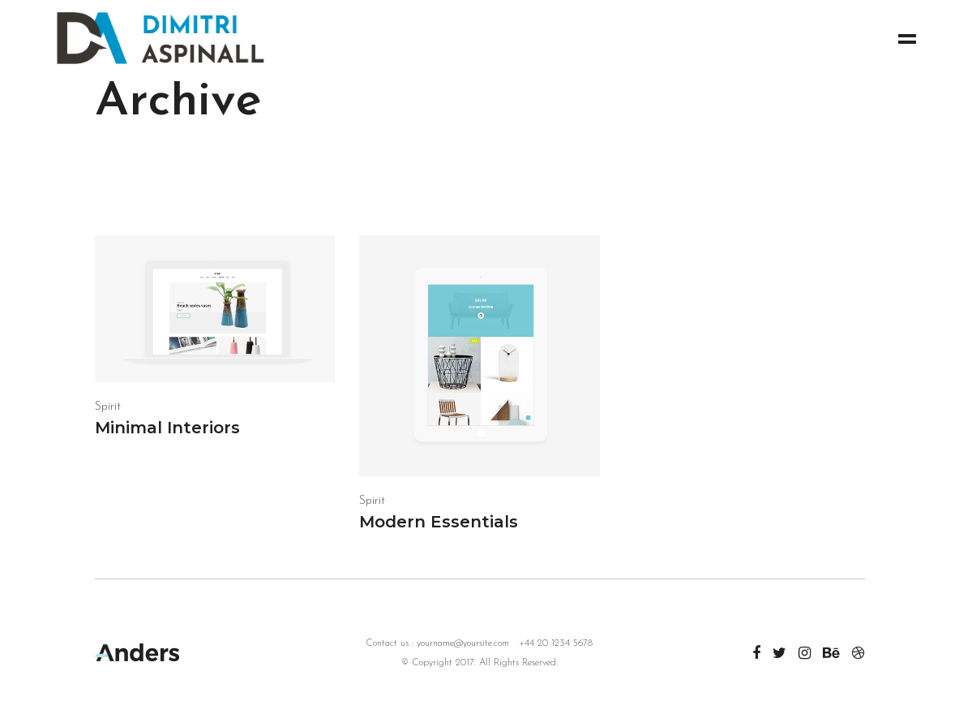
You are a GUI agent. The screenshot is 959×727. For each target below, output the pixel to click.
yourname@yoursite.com (463, 643)
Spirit (108, 407)
